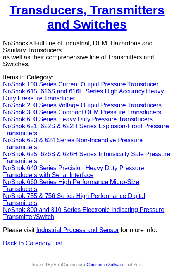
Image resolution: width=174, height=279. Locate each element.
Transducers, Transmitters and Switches (86, 17)
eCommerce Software (104, 264)
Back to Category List (32, 243)
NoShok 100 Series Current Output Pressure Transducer (80, 84)
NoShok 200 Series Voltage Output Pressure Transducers (82, 105)
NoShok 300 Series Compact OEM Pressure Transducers (82, 112)
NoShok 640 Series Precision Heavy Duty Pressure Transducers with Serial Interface (73, 171)
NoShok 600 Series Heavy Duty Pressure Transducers (78, 119)
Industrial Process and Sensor (77, 230)
